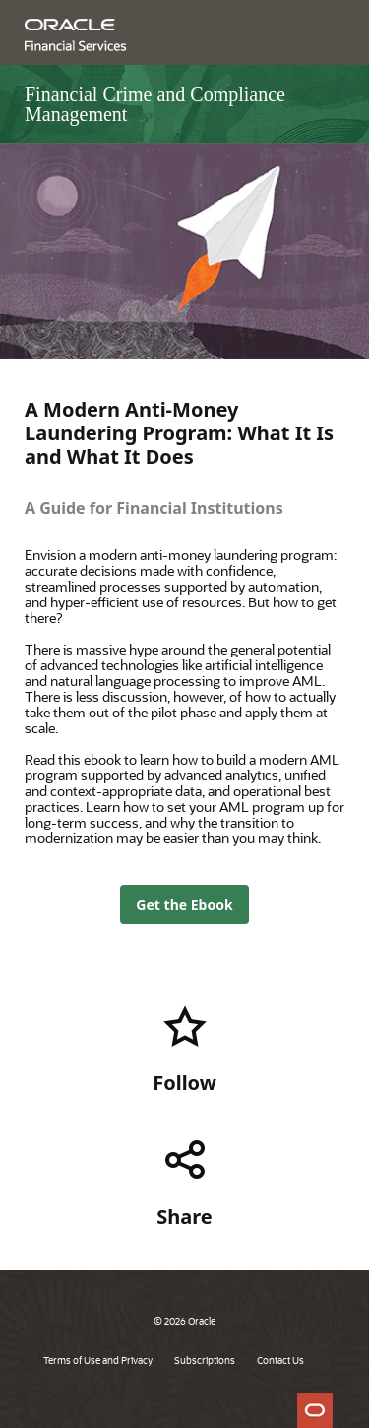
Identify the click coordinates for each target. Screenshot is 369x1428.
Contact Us (280, 1360)
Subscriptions (204, 1360)
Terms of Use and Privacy (98, 1360)
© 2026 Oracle (184, 1321)
